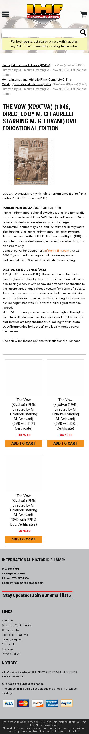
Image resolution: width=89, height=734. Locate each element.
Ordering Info (10, 630)
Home (6, 65)
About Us (7, 620)
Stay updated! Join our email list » (37, 595)
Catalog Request (12, 639)
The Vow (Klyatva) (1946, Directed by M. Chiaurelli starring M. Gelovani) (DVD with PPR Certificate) (23, 414)
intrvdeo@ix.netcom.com (26, 583)
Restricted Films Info (15, 634)
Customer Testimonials (16, 625)
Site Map (7, 649)
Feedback (8, 644)
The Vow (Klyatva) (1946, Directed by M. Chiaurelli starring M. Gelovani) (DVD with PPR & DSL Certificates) (23, 510)
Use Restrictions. (67, 671)
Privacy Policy (10, 653)
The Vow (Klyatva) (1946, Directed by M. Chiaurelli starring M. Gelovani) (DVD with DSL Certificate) (65, 414)
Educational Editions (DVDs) (30, 65)
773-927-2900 (20, 578)
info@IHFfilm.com (56, 250)
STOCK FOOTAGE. (13, 676)
